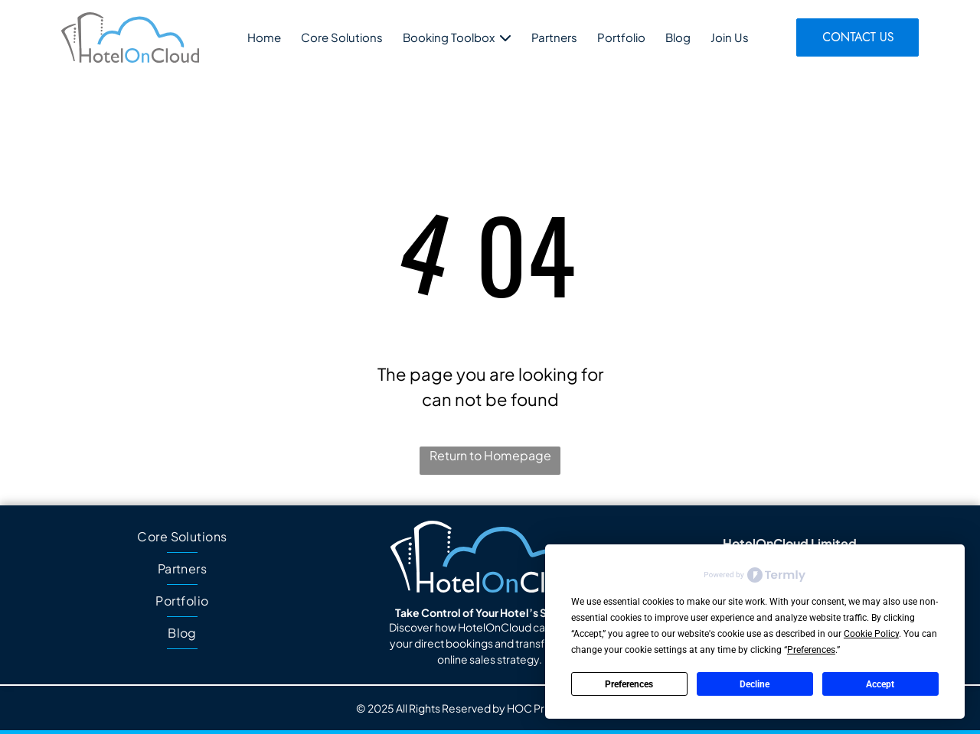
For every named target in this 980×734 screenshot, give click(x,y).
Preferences (629, 684)
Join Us (729, 37)
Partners (554, 37)
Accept (880, 684)
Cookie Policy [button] (871, 633)
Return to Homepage (490, 455)
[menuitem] (182, 537)
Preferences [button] (811, 650)
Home (264, 37)
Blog (678, 37)
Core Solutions (342, 37)
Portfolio (621, 37)
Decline (754, 684)
